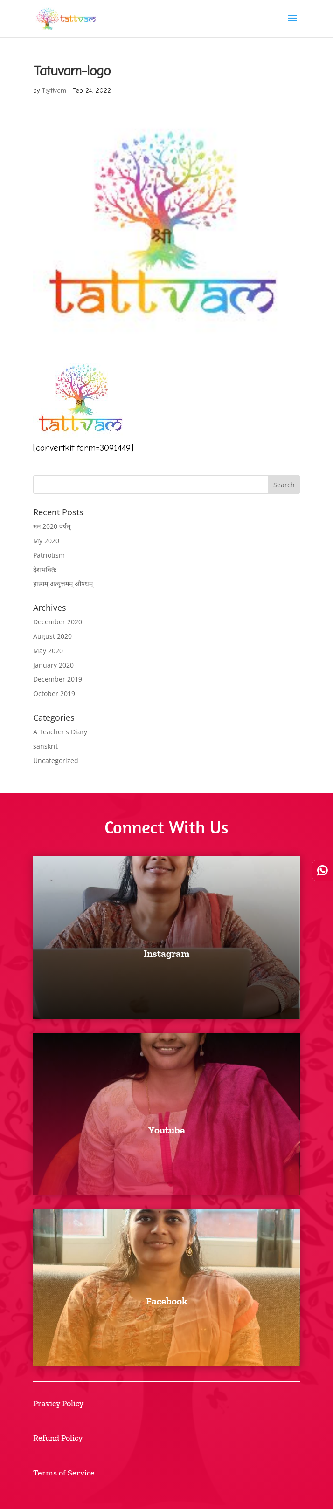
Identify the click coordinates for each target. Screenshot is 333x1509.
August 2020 (52, 636)
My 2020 (46, 540)
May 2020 (48, 650)
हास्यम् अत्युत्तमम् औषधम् (63, 583)
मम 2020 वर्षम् (51, 526)
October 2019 (54, 693)
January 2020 (53, 665)
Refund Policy (58, 1438)
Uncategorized (55, 760)
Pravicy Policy (58, 1403)
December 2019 (57, 679)
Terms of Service (64, 1473)
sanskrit (45, 746)
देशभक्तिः (44, 569)
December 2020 (57, 621)
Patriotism (49, 555)
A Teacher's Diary (60, 731)
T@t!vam (54, 91)
